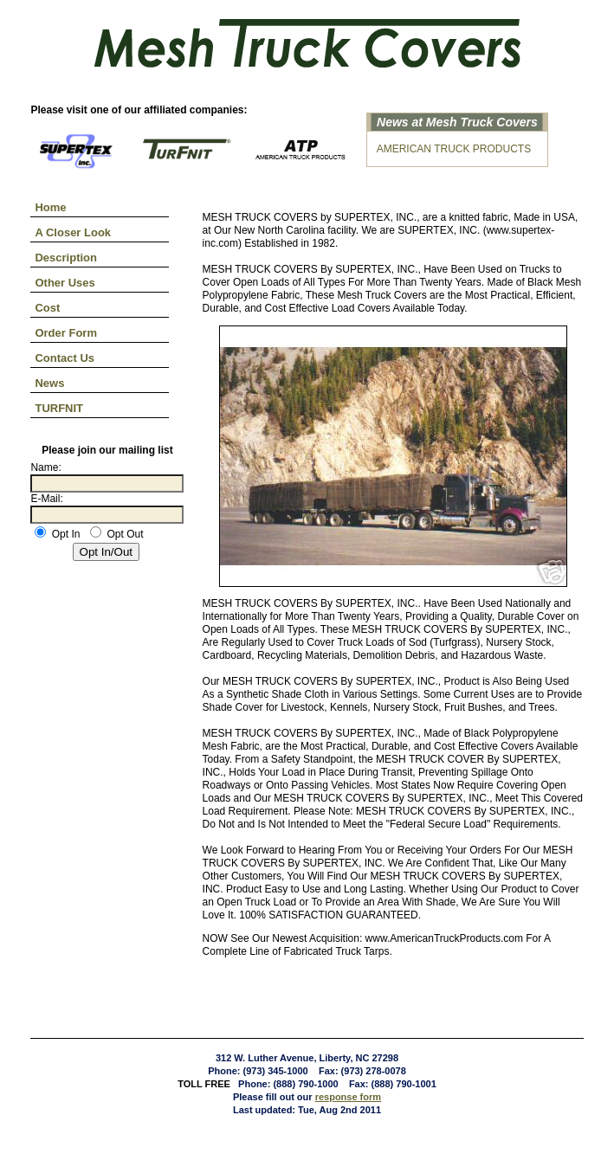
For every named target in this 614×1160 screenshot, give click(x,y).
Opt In (57, 534)
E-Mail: (46, 499)
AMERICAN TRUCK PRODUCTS (454, 149)
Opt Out (116, 534)
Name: (45, 467)
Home (50, 207)
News (49, 383)
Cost (47, 307)
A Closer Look (73, 232)
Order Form (66, 332)
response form (348, 1097)
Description (66, 257)
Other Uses (64, 282)
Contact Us (64, 357)
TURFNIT (59, 408)
